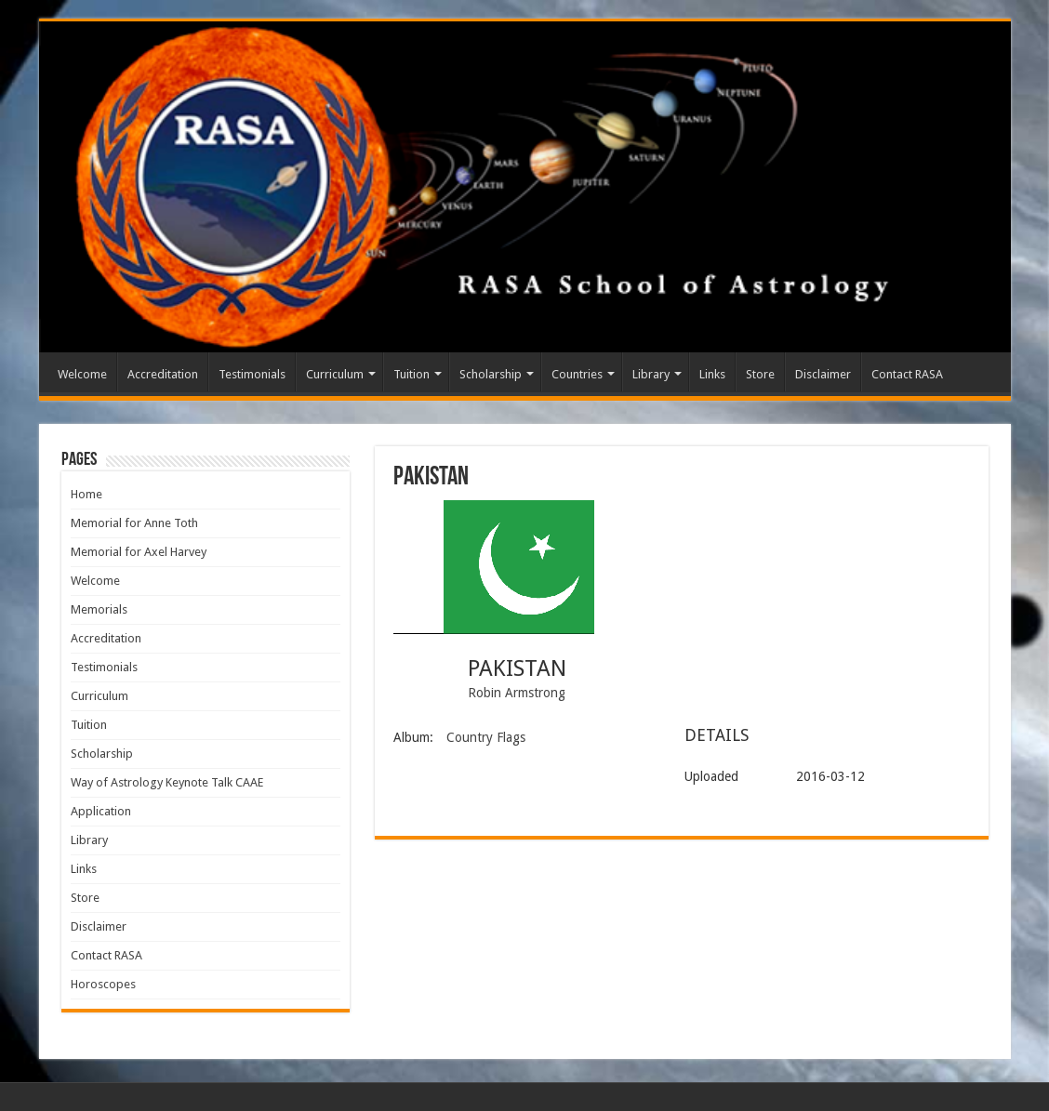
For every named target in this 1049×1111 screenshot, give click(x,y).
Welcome (82, 374)
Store (760, 374)
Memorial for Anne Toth (134, 523)
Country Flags (485, 737)
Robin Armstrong (516, 692)
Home (86, 494)
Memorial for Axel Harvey (138, 552)
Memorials (99, 609)
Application (101, 811)
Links (712, 374)
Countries (577, 374)
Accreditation (162, 374)
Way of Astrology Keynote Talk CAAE (167, 782)
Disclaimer (823, 374)
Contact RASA (907, 374)
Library (651, 374)
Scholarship (490, 374)
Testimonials (252, 374)
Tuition (411, 374)
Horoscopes (103, 984)
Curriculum (335, 374)
